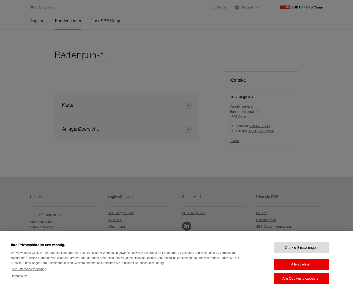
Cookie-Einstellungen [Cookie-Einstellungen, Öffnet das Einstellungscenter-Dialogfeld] (301, 252)
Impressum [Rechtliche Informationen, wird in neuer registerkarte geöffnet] (19, 281)
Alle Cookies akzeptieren (301, 283)
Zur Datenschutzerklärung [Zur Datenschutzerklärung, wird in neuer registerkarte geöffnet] (29, 274)
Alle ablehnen (301, 269)
